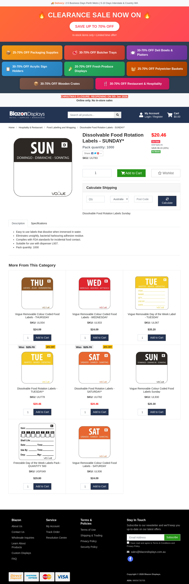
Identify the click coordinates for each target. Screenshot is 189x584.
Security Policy (88, 546)
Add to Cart (131, 173)
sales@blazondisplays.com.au (148, 551)
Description (18, 223)
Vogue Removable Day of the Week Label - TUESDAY (152, 316)
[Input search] (91, 115)
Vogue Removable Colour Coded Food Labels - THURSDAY (37, 316)
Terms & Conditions (162, 543)
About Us (17, 526)
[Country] (119, 199)
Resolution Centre (56, 537)
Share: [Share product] (92, 153)
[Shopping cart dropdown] (173, 115)
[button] (151, 115)
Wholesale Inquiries (23, 537)
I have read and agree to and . (151, 544)
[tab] (18, 223)
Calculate (167, 201)
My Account (52, 526)
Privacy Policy (88, 541)
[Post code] (143, 199)
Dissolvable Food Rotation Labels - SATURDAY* (94, 390)
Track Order (53, 531)
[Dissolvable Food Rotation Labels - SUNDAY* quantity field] (97, 173)
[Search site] (117, 115)
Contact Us (18, 531)
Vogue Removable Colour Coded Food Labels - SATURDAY (94, 464)
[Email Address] (145, 537)
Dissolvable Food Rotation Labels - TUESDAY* (37, 390)
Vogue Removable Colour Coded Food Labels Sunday (152, 390)
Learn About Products (19, 545)
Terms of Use (88, 529)
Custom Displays (21, 553)
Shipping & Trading (91, 535)
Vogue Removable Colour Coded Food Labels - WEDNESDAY (94, 316)
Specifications (39, 223)
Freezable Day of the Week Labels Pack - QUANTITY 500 (37, 464)
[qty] (95, 199)
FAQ (14, 558)
